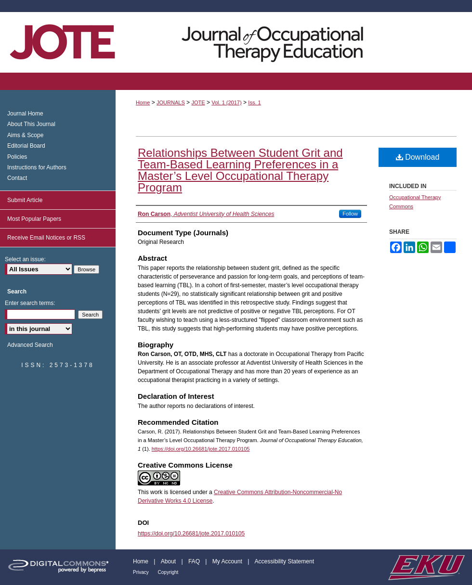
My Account (228, 561)
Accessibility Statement (284, 561)
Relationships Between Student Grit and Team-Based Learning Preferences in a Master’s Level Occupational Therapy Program (240, 170)
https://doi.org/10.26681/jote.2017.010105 (201, 449)
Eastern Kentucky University (426, 567)
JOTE (198, 102)
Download (418, 157)
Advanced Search (30, 345)
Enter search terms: (30, 303)
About (169, 561)
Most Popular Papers (34, 219)
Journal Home (25, 113)
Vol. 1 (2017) (226, 102)
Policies (17, 156)
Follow (350, 213)
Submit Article (24, 200)
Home (143, 102)
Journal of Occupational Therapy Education (236, 42)
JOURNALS (171, 102)
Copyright (168, 572)
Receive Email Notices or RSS (46, 237)
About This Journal (31, 124)
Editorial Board (26, 145)
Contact (17, 178)
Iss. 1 (254, 102)
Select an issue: (25, 259)
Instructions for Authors (36, 167)
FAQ (194, 561)
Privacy (141, 572)
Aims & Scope (25, 135)
